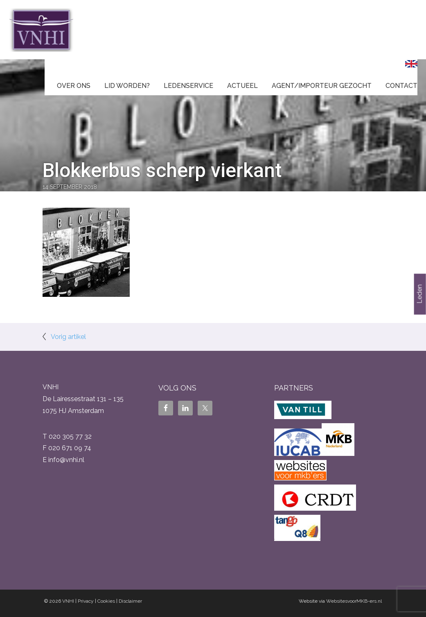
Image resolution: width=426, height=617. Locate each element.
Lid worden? (127, 86)
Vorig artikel (68, 337)
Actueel (242, 86)
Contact (401, 86)
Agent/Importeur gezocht (322, 86)
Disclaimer (130, 601)
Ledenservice (188, 86)
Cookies (106, 601)
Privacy (86, 601)
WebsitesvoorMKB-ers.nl (354, 601)
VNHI (68, 601)
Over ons (73, 86)
